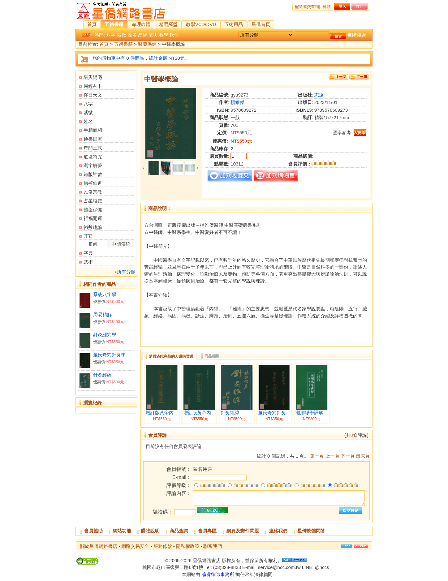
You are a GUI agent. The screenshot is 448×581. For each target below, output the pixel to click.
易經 (142, 34)
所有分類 (126, 271)
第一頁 (317, 455)
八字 (110, 34)
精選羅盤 (168, 24)
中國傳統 (121, 244)
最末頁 (363, 455)
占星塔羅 (93, 200)
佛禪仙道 (93, 183)
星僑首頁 (261, 24)
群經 (93, 244)
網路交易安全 (135, 546)
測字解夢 (93, 165)
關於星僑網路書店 (98, 546)
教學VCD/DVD (201, 24)
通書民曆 (93, 139)
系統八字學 (104, 294)
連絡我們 (278, 530)
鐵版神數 (93, 174)
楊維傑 (237, 102)
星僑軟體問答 (311, 530)
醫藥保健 (147, 44)
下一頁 (348, 455)
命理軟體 (141, 24)
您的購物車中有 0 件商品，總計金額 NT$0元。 (141, 58)
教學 (163, 34)
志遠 (319, 94)
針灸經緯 (102, 374)
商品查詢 (179, 530)
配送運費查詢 (307, 6)
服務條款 (162, 546)
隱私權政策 (187, 546)
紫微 (121, 34)
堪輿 (153, 34)
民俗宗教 (93, 192)
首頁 (92, 24)
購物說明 (150, 530)
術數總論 (93, 227)
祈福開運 (93, 218)
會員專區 (207, 530)
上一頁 (332, 455)
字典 (88, 253)
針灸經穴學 (104, 334)
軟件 (174, 34)
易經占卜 (93, 86)
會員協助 (93, 530)
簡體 (327, 6)
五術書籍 (114, 24)
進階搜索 (356, 34)
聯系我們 (212, 546)
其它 (88, 236)
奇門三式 (93, 147)
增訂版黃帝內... (162, 412)
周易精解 (102, 314)
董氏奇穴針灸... (274, 412)
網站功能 (122, 530)
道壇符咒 (93, 156)
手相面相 (93, 130)
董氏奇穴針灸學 (109, 354)
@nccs (322, 567)
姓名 (132, 34)
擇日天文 (93, 94)
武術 (88, 262)
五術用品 (233, 24)
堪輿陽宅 (93, 77)
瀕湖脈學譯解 (309, 412)
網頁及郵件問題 (242, 530)
